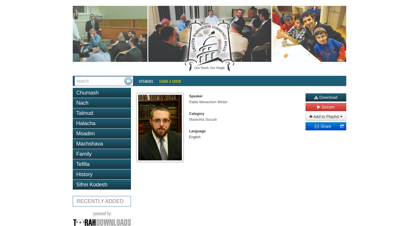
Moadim (85, 133)
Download (325, 97)
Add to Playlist (326, 116)
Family (84, 154)
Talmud (84, 113)
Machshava (89, 144)
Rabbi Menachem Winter (208, 102)
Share (323, 126)
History (84, 174)
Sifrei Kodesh (91, 185)
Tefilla (83, 164)
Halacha (85, 123)
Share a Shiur (170, 81)
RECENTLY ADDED (100, 201)
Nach (82, 103)
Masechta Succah (203, 120)
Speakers (146, 81)
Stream (326, 107)
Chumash (87, 93)
